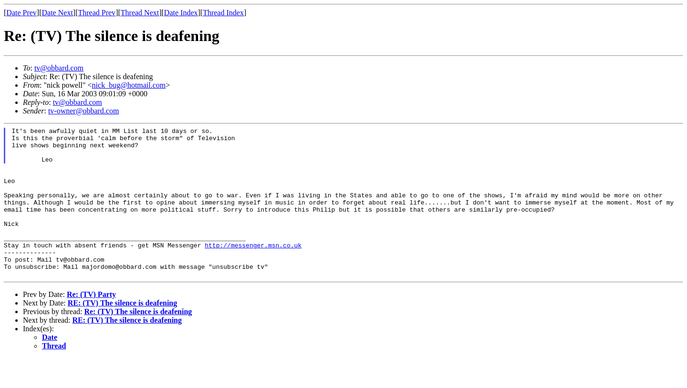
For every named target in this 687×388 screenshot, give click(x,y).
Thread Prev (96, 13)
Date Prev (21, 13)
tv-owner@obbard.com (83, 111)
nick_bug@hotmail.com (129, 85)
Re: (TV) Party (91, 324)
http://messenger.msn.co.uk (253, 269)
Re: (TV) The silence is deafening (138, 341)
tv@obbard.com (58, 68)
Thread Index (223, 13)
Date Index (181, 13)
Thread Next (140, 13)
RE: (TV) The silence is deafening (122, 333)
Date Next (57, 13)
